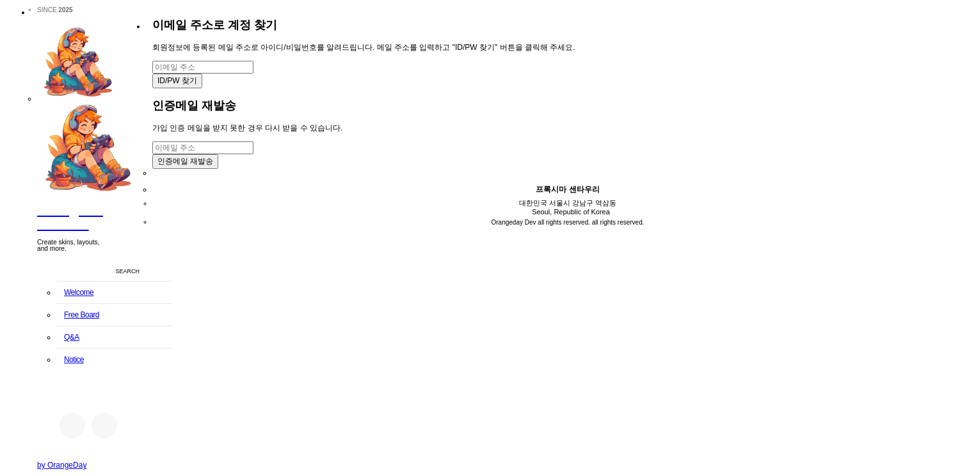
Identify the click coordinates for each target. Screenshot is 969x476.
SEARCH (127, 271)
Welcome (78, 292)
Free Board (81, 314)
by (61, 465)
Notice (74, 359)
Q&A (71, 337)
